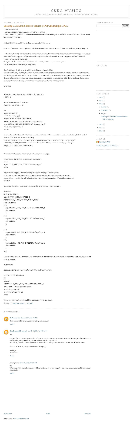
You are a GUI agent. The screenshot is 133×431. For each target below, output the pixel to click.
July (102, 114)
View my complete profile (108, 146)
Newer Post (8, 414)
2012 (101, 124)
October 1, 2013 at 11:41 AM (28, 318)
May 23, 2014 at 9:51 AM (28, 363)
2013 (101, 104)
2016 (101, 97)
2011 (101, 127)
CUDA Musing (66, 10)
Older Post (87, 414)
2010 (101, 131)
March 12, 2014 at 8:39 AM (37, 331)
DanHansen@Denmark (18, 331)
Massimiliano (104, 142)
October (104, 107)
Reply (12, 324)
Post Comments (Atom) (21, 418)
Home (48, 414)
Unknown (13, 318)
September (105, 110)
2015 (101, 100)
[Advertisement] (109, 46)
